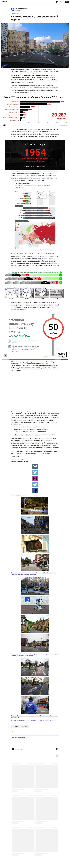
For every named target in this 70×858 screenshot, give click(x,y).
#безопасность (44, 720)
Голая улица (55, 654)
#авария (13, 720)
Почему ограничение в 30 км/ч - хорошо (38, 716)
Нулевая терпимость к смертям (20, 654)
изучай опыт (35, 256)
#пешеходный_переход (23, 720)
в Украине (23, 363)
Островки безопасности (18, 716)
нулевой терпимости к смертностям (38, 178)
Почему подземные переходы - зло (40, 654)
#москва (52, 720)
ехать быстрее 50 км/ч (35, 175)
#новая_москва (35, 720)
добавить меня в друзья (18, 459)
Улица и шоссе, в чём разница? (34, 573)
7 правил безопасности (18, 573)
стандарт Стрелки (27, 447)
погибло (47, 136)
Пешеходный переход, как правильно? (22, 655)
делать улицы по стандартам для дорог (44, 434)
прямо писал (19, 453)
